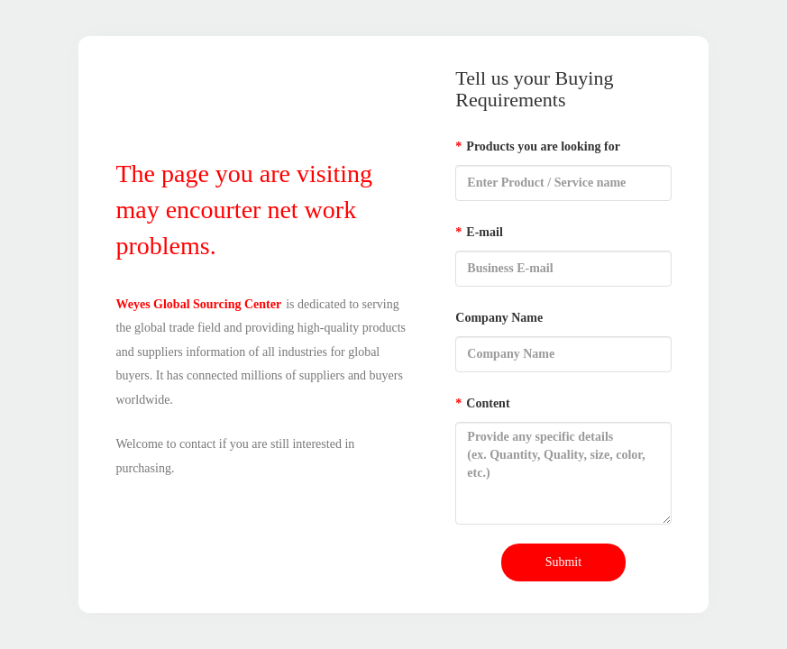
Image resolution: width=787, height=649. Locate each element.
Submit (563, 562)
